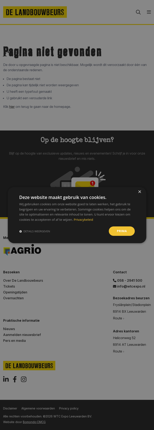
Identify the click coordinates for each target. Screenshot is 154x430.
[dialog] (77, 215)
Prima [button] (122, 231)
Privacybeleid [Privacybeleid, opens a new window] (83, 219)
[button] (34, 231)
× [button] (139, 191)
